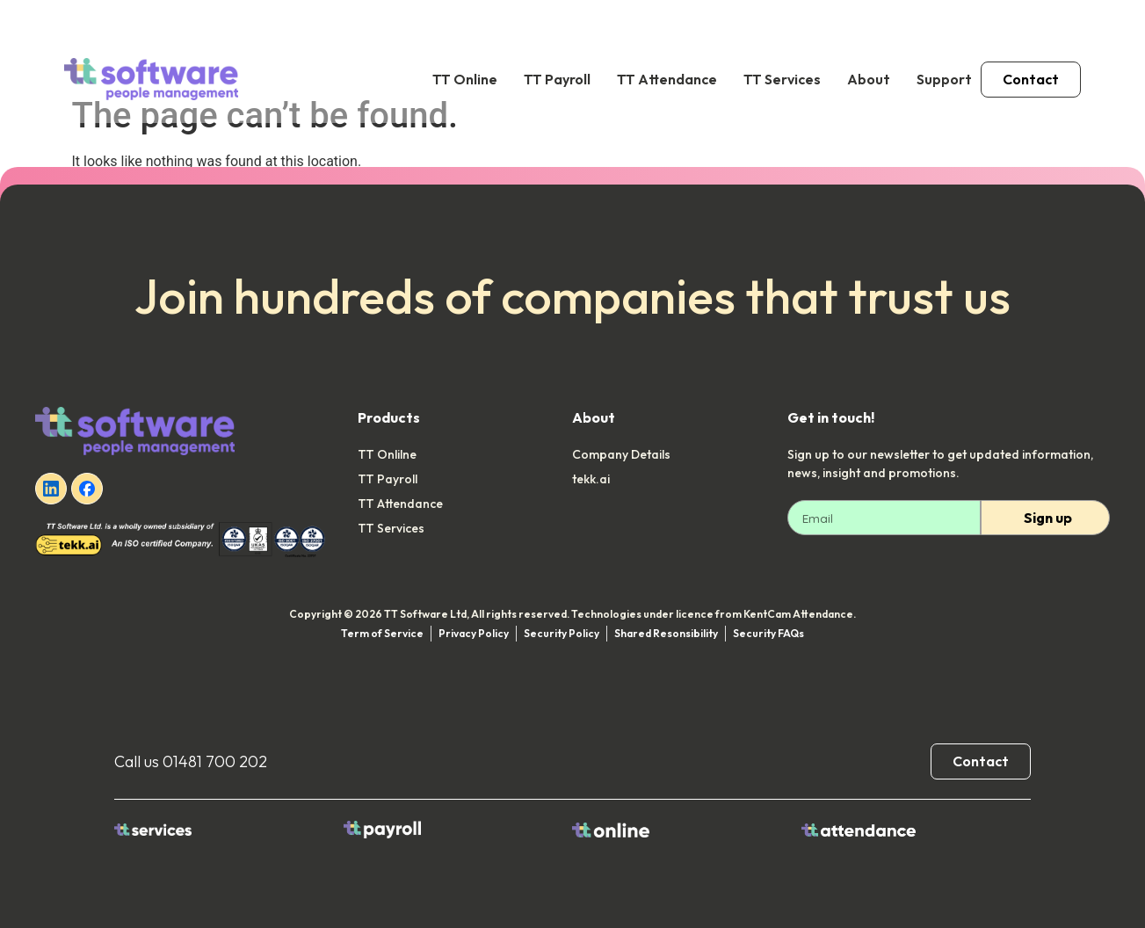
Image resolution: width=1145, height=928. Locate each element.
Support (944, 79)
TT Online (464, 79)
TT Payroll (557, 79)
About (868, 79)
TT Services (782, 79)
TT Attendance (667, 79)
